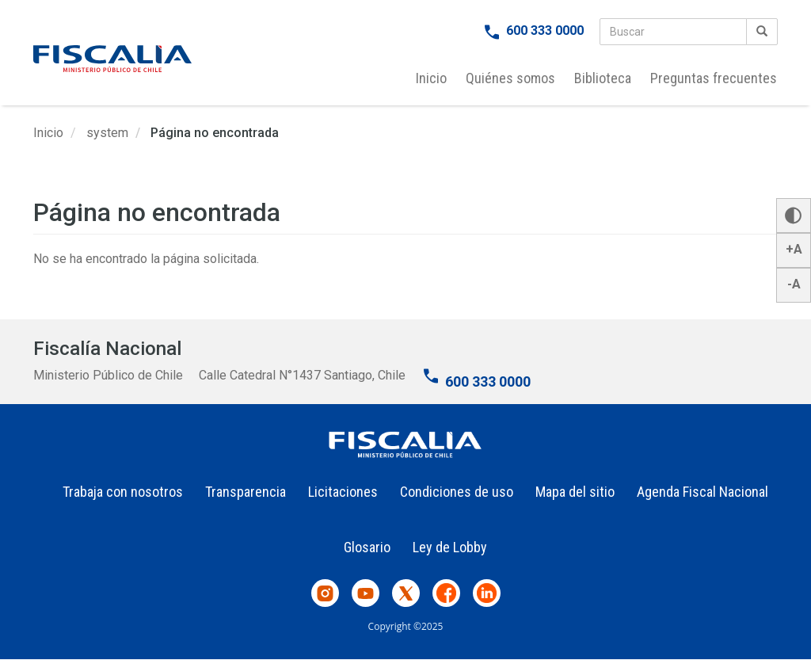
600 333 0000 (545, 30)
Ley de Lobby (450, 547)
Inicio (431, 78)
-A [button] (794, 284)
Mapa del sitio (575, 491)
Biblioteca (602, 78)
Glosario (367, 547)
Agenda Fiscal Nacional (702, 491)
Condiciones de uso (456, 491)
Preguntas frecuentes (713, 78)
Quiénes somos (510, 78)
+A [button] (794, 249)
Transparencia (245, 491)
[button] (793, 215)
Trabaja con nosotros (123, 491)
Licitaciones (343, 491)
